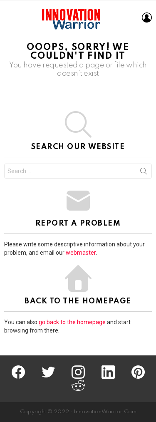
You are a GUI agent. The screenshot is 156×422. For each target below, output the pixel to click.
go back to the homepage (72, 322)
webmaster (81, 252)
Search (143, 173)
